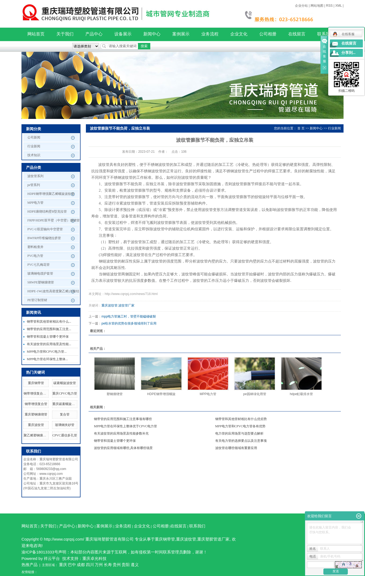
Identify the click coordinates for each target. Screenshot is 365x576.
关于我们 (65, 34)
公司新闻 (33, 137)
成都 (81, 564)
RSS (329, 6)
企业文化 (238, 34)
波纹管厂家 (126, 305)
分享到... (348, 53)
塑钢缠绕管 (115, 394)
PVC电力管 (35, 256)
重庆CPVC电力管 (64, 393)
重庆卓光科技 (94, 558)
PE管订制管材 (37, 300)
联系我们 (197, 526)
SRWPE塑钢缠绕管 (40, 282)
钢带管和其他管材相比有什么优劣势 (241, 419)
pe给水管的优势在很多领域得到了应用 (128, 323)
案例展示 (180, 34)
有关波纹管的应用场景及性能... (49, 344)
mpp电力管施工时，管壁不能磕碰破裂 (128, 316)
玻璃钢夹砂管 (64, 425)
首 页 (301, 128)
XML (338, 6)
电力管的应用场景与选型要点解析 (239, 433)
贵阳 (126, 564)
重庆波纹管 (36, 425)
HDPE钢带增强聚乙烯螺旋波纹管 (50, 194)
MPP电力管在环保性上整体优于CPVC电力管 (125, 426)
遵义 (135, 564)
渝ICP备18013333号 (39, 552)
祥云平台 (52, 558)
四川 (90, 564)
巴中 (72, 564)
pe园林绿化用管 (254, 394)
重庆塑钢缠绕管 (36, 414)
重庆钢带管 (36, 383)
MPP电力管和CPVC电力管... (47, 351)
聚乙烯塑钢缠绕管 (36, 435)
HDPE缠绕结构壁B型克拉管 (47, 211)
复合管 (65, 414)
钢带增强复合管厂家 (38, 393)
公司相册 (267, 34)
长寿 (108, 564)
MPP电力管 (35, 203)
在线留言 (296, 34)
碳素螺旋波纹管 (64, 383)
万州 (99, 564)
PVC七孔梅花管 (38, 265)
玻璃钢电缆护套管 (40, 273)
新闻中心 (151, 34)
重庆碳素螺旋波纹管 (66, 404)
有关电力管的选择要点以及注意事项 (241, 441)
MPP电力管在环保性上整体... (47, 359)
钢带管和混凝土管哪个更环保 (48, 336)
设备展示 (123, 34)
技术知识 (33, 155)
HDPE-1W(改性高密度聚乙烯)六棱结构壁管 (53, 292)
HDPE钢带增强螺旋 (161, 394)
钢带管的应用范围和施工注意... (49, 329)
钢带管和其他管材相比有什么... (49, 321)
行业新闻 (33, 146)
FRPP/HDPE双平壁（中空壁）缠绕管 (53, 220)
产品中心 (94, 34)
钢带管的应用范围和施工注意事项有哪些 (123, 419)
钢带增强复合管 (36, 404)
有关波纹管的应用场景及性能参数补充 (121, 433)
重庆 (63, 564)
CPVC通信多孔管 (64, 435)
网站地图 (317, 6)
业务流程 (209, 34)
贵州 (117, 564)
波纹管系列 (35, 176)
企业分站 (301, 6)
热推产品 (29, 564)
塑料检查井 (35, 247)
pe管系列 (33, 185)
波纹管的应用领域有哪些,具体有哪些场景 (123, 448)
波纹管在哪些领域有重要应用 (236, 448)
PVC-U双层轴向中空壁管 (45, 229)
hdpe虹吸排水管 (301, 394)
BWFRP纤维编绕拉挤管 (44, 238)
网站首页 (36, 34)
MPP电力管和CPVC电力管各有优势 (240, 426)
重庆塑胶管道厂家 (213, 539)
